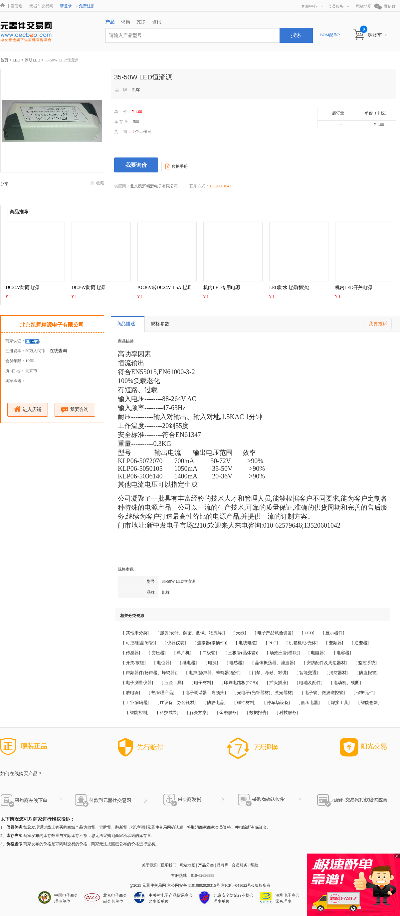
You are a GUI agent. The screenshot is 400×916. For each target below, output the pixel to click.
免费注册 (87, 6)
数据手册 (175, 166)
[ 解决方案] (197, 712)
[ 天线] (240, 632)
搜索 (296, 35)
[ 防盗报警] (367, 672)
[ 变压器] (157, 652)
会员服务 (338, 6)
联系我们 (168, 865)
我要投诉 (378, 323)
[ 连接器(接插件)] (211, 642)
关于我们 (150, 865)
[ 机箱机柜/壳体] (302, 642)
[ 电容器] (342, 652)
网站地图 (363, 6)
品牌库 (223, 865)
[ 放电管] (131, 692)
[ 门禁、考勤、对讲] (268, 672)
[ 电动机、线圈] (346, 682)
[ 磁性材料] (245, 702)
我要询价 (136, 165)
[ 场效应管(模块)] (283, 652)
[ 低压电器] (309, 702)
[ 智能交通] (307, 672)
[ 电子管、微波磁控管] (323, 692)
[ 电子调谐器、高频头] (204, 692)
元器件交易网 (41, 6)
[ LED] (308, 632)
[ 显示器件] (333, 632)
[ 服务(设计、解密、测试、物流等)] (191, 632)
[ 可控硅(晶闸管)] (139, 642)
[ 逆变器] (360, 642)
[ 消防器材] (337, 672)
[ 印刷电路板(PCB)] (240, 682)
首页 (4, 60)
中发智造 (15, 6)
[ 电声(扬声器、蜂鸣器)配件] (213, 672)
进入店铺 (28, 409)
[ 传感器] (131, 652)
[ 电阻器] (316, 652)
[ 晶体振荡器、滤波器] (273, 662)
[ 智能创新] (369, 702)
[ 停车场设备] (277, 702)
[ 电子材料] (202, 682)
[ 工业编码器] (136, 702)
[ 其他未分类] (136, 632)
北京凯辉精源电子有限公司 (52, 325)
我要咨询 (75, 410)
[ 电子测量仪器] (138, 682)
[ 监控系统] (366, 662)
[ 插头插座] (277, 682)
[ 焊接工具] (339, 702)
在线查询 (58, 350)
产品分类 (206, 865)
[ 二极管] (208, 652)
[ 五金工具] (172, 682)
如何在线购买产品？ (21, 773)
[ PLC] (272, 642)
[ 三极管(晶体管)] (242, 652)
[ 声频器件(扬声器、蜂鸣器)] (150, 672)
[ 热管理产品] (161, 692)
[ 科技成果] (167, 712)
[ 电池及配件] (309, 682)
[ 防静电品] (215, 702)
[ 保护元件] (364, 692)
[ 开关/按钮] (134, 662)
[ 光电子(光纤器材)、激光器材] (264, 692)
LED (17, 60)
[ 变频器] (334, 642)
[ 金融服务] (227, 712)
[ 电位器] (162, 662)
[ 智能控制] (137, 712)
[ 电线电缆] (246, 642)
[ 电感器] (235, 662)
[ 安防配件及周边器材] (325, 662)
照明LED (33, 60)
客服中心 (312, 6)
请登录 (66, 6)
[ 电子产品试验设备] (274, 632)
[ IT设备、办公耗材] (176, 702)
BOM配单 (330, 35)
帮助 (254, 865)
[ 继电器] (188, 662)
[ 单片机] (182, 652)
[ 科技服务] (287, 712)
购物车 (377, 35)
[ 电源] (211, 662)
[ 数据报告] (257, 712)
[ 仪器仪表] (175, 642)
